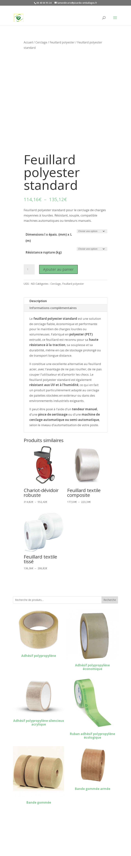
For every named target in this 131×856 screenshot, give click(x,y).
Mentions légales (25, 838)
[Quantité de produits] (29, 269)
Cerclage (41, 42)
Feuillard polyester (62, 42)
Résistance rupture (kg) (44, 252)
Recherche (109, 600)
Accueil (28, 42)
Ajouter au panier (58, 269)
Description (38, 301)
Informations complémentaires (53, 308)
